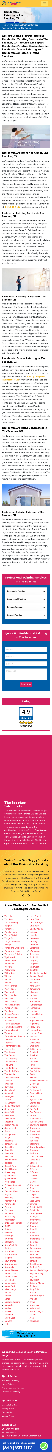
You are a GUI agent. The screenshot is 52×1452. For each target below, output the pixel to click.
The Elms (8, 1065)
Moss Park (9, 1280)
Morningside (10, 1283)
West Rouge (10, 989)
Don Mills (34, 1140)
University (9, 1020)
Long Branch (35, 916)
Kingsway (34, 960)
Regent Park (10, 1166)
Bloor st (33, 1245)
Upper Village (10, 1017)
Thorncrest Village (12, 1046)
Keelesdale (35, 979)
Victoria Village (11, 1008)
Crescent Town (36, 1156)
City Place (34, 1185)
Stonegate (9, 1096)
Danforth (34, 1153)
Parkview (8, 1210)
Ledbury (33, 932)
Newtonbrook (10, 1264)
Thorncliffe (9, 1049)
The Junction (10, 1061)
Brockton (34, 1223)
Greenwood (35, 1042)
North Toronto (10, 1254)
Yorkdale (8, 919)
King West (34, 967)
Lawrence (34, 938)
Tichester (8, 1039)
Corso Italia (35, 1159)
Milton (7, 1299)
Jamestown (35, 989)
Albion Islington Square (37, 1313)
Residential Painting (10, 1380)
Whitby (7, 976)
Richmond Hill (10, 1159)
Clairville (33, 1178)
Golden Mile (35, 1049)
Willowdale (9, 973)
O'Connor (8, 1239)
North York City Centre (11, 1247)
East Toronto (35, 1112)
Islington (34, 992)
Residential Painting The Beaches (17, 28)
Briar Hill (33, 1229)
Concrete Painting (9, 1405)
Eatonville (34, 1106)
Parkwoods (9, 1204)
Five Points (35, 1071)
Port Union (9, 1188)
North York (9, 1251)
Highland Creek (37, 1020)
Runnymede (9, 1134)
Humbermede (36, 1005)
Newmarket (9, 1267)
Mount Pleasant (11, 1270)
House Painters (8, 1384)
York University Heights (11, 924)
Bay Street (34, 1280)
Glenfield (34, 1052)
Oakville (8, 1232)
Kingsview (34, 963)
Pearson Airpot (11, 1201)
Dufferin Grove (36, 1122)
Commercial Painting (11, 1391)
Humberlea (35, 1008)
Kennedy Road (36, 976)
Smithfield (9, 1112)
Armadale (34, 1299)
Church (33, 1188)
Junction (34, 982)
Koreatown (35, 954)
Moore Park (9, 1286)
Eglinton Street (36, 1099)
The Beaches (10, 1074)
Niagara (8, 1257)
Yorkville (8, 916)
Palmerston (9, 1220)
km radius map (26, 768)
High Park (34, 1023)
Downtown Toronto (38, 1125)
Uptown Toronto (11, 1014)
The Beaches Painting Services (24, 25)
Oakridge (8, 1235)
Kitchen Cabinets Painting (13, 1388)
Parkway (8, 1207)
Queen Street (10, 1178)
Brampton (34, 1235)
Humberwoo (35, 1001)
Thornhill (8, 1042)
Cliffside (33, 1169)
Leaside (33, 935)
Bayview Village (37, 1273)
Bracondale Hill (37, 1239)
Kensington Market (38, 973)
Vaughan (8, 1011)
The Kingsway (10, 1058)
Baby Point (35, 1289)
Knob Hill (34, 957)
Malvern (8, 1321)
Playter (7, 1194)
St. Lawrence (10, 1103)
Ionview (33, 995)
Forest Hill (34, 1065)
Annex (32, 1302)
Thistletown (9, 1052)
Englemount (35, 1090)
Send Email (11, 1432)
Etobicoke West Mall (39, 1080)
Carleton (33, 1204)
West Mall (9, 992)
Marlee (7, 1308)
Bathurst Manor (37, 1283)
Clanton (33, 1175)
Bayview (33, 1276)
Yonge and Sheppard (14, 948)
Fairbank (34, 1077)
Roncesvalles (10, 1144)
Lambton (34, 944)
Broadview (34, 1226)
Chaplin (33, 1194)
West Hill (8, 998)
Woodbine (9, 963)
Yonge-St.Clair (11, 935)
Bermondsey (35, 1257)
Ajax (32, 1318)
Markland (8, 1311)
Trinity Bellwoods (12, 1023)
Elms (32, 1096)
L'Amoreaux (35, 951)
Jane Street (35, 986)
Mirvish (7, 1292)
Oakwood (8, 1229)
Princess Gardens (12, 1185)
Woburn (8, 967)
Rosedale (8, 1140)
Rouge (7, 1137)
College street (36, 1166)
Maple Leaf (9, 1318)
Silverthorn (9, 1115)
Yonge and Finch (12, 951)
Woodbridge (10, 960)
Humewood (35, 998)
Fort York (34, 1061)
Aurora (33, 1292)
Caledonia (34, 1210)
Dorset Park (35, 1134)
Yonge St (8, 938)
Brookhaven (35, 1220)
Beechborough (36, 1264)
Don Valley (34, 1137)
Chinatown (35, 1191)
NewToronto (10, 1261)
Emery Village (36, 1093)
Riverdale (8, 1153)
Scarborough (10, 1128)
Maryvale (8, 1305)
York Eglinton (10, 932)
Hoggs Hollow (36, 1014)
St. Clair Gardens (12, 1106)
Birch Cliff (34, 1254)
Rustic (7, 1131)
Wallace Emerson (12, 1005)
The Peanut (9, 1055)
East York (34, 1109)
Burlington (34, 1216)
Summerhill (9, 1093)
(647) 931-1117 (17, 1448)
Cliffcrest (34, 1172)
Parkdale (8, 1213)
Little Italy (34, 925)
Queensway (9, 1172)
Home (5, 25)
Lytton (7, 1324)
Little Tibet (34, 919)
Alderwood (35, 1308)
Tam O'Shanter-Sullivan (11, 1079)
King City (34, 970)
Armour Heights (37, 1295)
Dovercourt (35, 1131)
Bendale (33, 1261)
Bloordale (34, 1242)
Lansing (33, 941)
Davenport (34, 1150)
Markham (8, 1314)
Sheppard (8, 1122)
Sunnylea (8, 1087)
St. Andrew (9, 1109)
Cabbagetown (36, 1213)
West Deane (10, 1001)
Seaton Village (11, 1125)
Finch (32, 1074)
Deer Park (34, 1144)
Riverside (8, 1150)
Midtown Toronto (12, 1302)
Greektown (35, 1046)
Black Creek (35, 1251)
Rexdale (8, 1163)
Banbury (33, 1286)
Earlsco (33, 1115)
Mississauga (10, 1289)
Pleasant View (11, 1191)
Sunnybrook (9, 1090)
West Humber (10, 995)
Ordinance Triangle (13, 1223)
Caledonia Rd (36, 1207)
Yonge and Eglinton (13, 954)
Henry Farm (35, 1027)
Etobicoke (34, 1084)
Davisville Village (37, 1147)
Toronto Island (11, 1030)
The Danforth (10, 1068)
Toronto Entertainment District (14, 1035)
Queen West (10, 1175)
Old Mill (8, 1226)
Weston (8, 982)
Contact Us (7, 1412)
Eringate (33, 1087)
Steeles (7, 1099)
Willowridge (9, 970)
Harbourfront (36, 1030)
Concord (33, 1163)
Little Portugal (36, 922)
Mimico (7, 1295)
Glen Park (34, 1055)
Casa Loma (35, 1201)
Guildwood (35, 1039)
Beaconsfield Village (39, 1270)
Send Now (26, 684)
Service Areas (8, 1416)
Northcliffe (9, 1242)
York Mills (9, 929)
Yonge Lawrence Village (12, 943)
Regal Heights (10, 1169)
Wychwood (9, 957)
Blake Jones (35, 1248)
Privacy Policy (8, 1408)
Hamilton (34, 1036)
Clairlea (33, 1182)
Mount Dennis (10, 1276)
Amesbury (34, 1305)
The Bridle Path (11, 1071)
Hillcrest (33, 1017)
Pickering (8, 1197)
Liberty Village (36, 929)
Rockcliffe (9, 1147)
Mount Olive (10, 1273)
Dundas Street (36, 1118)
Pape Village (10, 1216)
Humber (33, 1011)
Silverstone (9, 1118)
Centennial (35, 1197)
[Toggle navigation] (44, 3)
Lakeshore (34, 948)
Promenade (9, 1182)
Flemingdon (35, 1068)
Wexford (8, 979)
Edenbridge (35, 1103)
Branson (33, 1232)
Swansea (8, 1084)
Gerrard (33, 1058)
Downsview (35, 1128)
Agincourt (34, 1321)
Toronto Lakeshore (13, 1027)
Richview (8, 1156)
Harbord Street (36, 1033)
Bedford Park (36, 1267)
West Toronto (10, 986)
